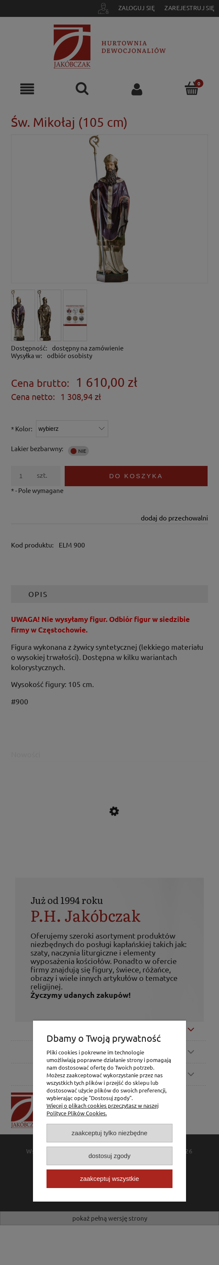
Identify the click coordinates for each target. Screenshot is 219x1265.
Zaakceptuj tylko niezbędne (109, 1132)
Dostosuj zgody (109, 1155)
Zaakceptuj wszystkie (109, 1178)
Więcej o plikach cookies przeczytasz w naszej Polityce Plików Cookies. (103, 1109)
